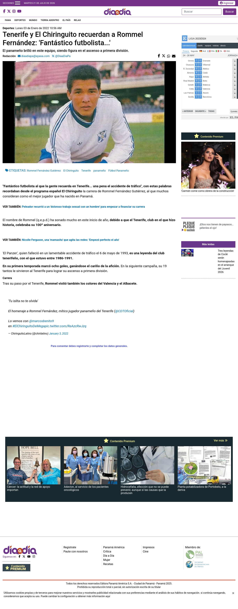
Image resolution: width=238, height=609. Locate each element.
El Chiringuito (71, 170)
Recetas (108, 564)
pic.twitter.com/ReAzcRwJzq (65, 326)
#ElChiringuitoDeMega (29, 326)
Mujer (106, 560)
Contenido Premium (208, 136)
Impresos (149, 547)
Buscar (229, 11)
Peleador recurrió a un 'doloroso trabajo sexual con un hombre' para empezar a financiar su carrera (83, 206)
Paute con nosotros (76, 551)
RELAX (77, 20)
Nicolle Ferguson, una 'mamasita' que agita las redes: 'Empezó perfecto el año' (70, 240)
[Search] (202, 11)
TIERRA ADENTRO (50, 20)
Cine (145, 551)
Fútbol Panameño (118, 170)
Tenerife (86, 170)
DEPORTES (20, 20)
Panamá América (113, 547)
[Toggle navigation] (17, 3)
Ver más (221, 440)
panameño (99, 170)
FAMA (8, 20)
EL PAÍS (66, 20)
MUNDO (33, 20)
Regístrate (70, 547)
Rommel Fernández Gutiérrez (44, 170)
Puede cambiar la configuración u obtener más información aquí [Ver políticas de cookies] (75, 596)
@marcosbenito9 (41, 321)
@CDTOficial (124, 311)
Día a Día (108, 555)
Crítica (107, 551)
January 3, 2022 (58, 333)
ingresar (226, 3)
